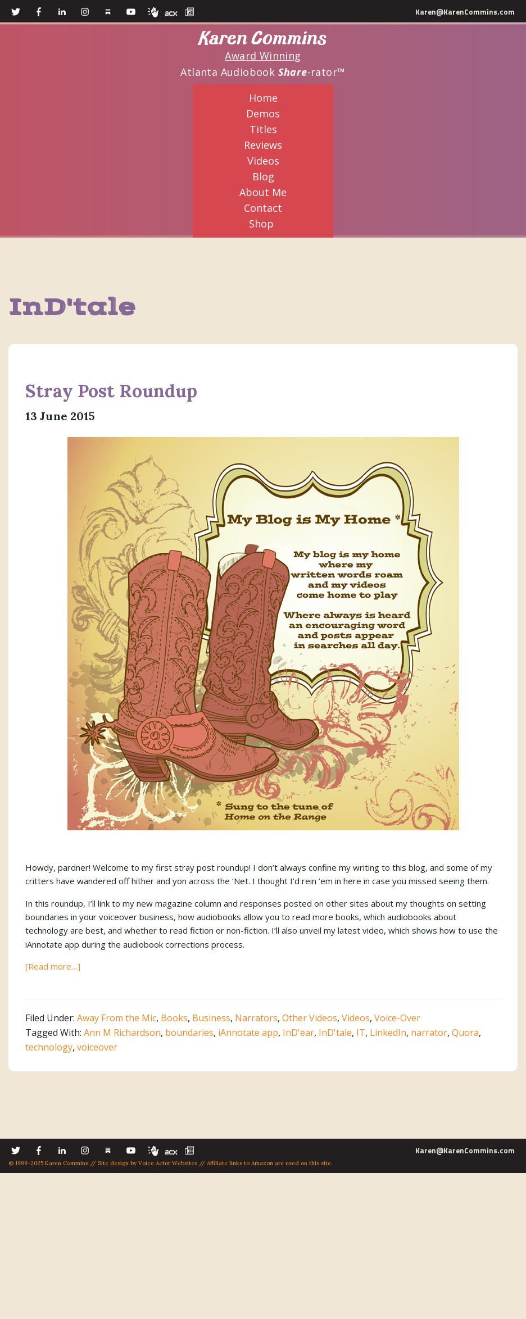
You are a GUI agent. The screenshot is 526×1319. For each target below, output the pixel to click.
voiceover (97, 1047)
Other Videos (309, 1018)
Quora (465, 1032)
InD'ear (298, 1032)
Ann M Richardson (122, 1032)
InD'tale (335, 1032)
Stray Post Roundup (111, 390)
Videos (356, 1018)
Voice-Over (397, 1018)
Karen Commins (263, 38)
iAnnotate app (248, 1032)
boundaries (189, 1032)
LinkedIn (388, 1032)
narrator (429, 1032)
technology (48, 1047)
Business (211, 1018)
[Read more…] (52, 966)
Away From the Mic (116, 1018)
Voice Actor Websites (167, 1163)
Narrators (256, 1018)
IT (360, 1032)
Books (174, 1018)
